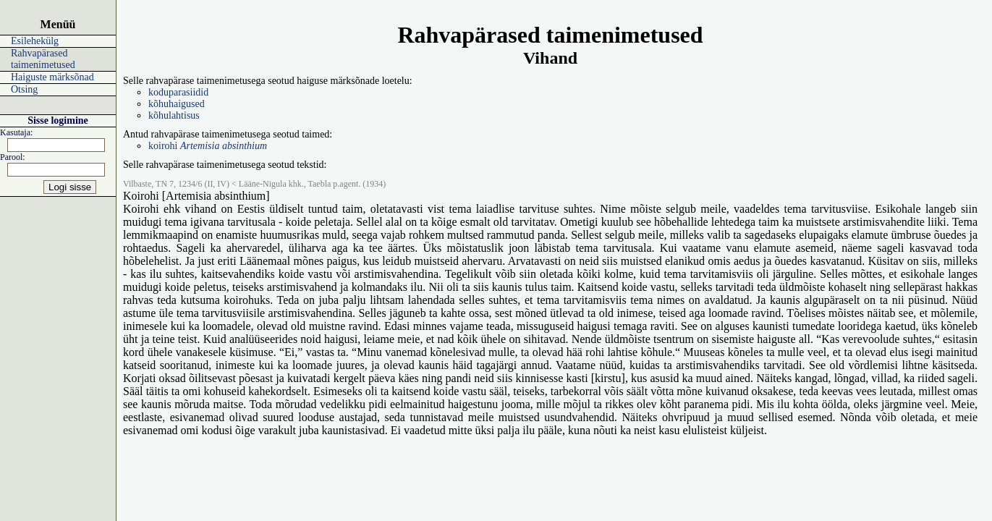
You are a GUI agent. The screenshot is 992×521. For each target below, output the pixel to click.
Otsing (24, 89)
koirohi (207, 145)
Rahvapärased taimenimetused (43, 59)
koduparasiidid (178, 92)
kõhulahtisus (174, 115)
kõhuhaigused (176, 103)
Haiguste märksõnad (52, 77)
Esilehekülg (35, 40)
